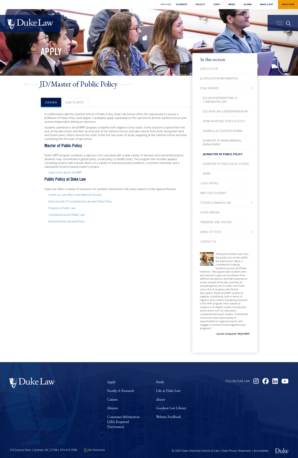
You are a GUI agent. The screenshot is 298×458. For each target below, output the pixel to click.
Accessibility (261, 450)
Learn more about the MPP (65, 172)
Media (231, 4)
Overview (51, 102)
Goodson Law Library (171, 408)
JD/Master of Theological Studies (226, 164)
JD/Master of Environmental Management (222, 142)
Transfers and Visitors (216, 222)
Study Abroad (210, 212)
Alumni (247, 4)
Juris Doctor (209, 69)
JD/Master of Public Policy (222, 154)
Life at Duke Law (168, 390)
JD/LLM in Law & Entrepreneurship (225, 111)
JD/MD (207, 173)
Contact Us (208, 241)
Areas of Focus (211, 232)
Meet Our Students (213, 193)
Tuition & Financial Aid (215, 203)
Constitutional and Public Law (66, 215)
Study (160, 382)
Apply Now (288, 4)
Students (181, 4)
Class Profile (209, 183)
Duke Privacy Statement (236, 450)
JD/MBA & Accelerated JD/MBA (222, 131)
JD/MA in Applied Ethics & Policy (224, 121)
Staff (216, 4)
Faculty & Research (120, 390)
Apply (51, 53)
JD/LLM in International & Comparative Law (220, 99)
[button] (251, 88)
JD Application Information (219, 78)
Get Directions (94, 450)
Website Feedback (168, 417)
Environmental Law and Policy (66, 221)
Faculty (200, 4)
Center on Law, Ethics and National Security (74, 195)
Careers (112, 399)
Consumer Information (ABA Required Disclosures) (123, 422)
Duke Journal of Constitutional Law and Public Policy (80, 201)
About (160, 399)
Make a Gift (266, 4)
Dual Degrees (209, 88)
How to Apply (74, 102)
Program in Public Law (61, 208)
